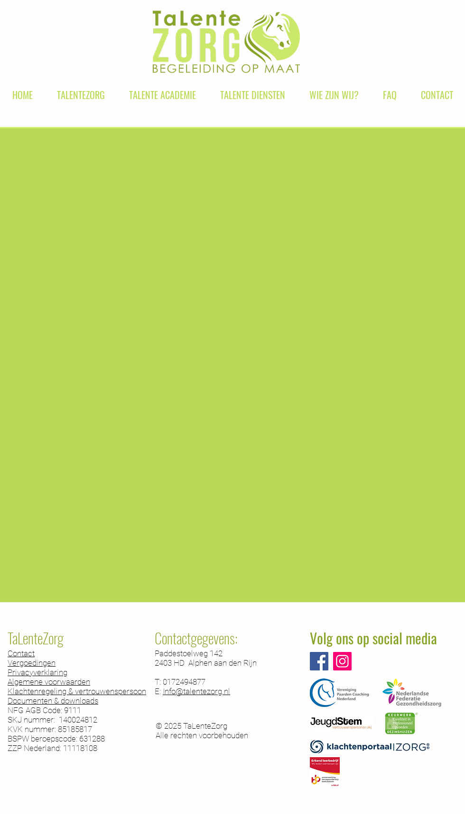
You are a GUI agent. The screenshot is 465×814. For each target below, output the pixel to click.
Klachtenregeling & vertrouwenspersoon (77, 691)
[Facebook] (319, 661)
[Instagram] (342, 661)
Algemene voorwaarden (49, 682)
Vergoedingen (32, 663)
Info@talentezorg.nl (196, 691)
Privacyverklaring (37, 672)
